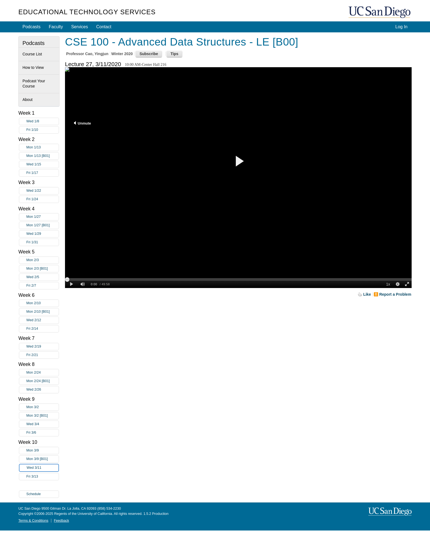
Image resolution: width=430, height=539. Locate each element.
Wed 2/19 (42, 346)
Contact (103, 26)
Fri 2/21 (42, 355)
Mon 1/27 (42, 216)
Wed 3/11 (42, 467)
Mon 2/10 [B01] (42, 311)
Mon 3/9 (42, 450)
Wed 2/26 (42, 389)
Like (367, 294)
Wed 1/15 (42, 164)
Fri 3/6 (42, 432)
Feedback (61, 521)
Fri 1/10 (42, 129)
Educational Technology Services (86, 12)
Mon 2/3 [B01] (42, 268)
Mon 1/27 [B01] (42, 225)
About (27, 99)
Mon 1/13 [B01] (42, 156)
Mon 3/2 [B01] (42, 415)
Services (79, 26)
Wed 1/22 (42, 190)
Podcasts (31, 26)
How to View (33, 67)
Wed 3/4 (42, 424)
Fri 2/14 (42, 328)
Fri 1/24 (42, 199)
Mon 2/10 (42, 303)
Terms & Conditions (33, 521)
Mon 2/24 (42, 372)
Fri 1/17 (42, 173)
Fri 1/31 (42, 242)
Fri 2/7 (42, 285)
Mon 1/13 (42, 147)
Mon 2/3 (42, 260)
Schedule (33, 494)
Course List (32, 54)
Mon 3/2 (42, 407)
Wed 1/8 (42, 121)
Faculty (56, 26)
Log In (401, 26)
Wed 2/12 (42, 320)
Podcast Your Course (33, 84)
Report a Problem (395, 294)
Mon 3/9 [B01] (42, 459)
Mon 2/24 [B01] (42, 381)
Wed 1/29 (42, 233)
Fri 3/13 (42, 476)
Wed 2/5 (42, 277)
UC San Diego (380, 12)
